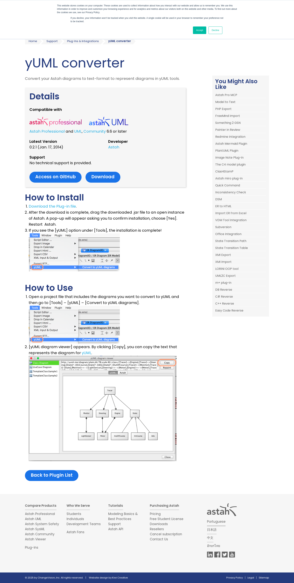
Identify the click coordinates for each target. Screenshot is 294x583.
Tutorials (115, 505)
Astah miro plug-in (229, 178)
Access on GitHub (55, 177)
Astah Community (40, 534)
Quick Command (227, 185)
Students (74, 514)
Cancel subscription (166, 534)
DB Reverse (223, 289)
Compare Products (40, 505)
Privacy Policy (234, 577)
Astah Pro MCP (226, 95)
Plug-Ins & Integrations (83, 41)
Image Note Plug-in (229, 157)
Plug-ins (31, 547)
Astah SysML (35, 529)
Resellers (157, 529)
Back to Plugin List (52, 475)
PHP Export (223, 108)
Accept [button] (199, 30)
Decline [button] (215, 30)
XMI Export (223, 254)
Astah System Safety (42, 524)
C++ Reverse (224, 303)
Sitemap (264, 577)
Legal (251, 577)
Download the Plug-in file (52, 206)
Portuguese (216, 521)
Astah (113, 147)
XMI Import (223, 261)
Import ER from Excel (230, 213)
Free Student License (166, 519)
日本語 (212, 529)
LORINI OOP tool (226, 268)
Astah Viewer (35, 539)
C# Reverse (224, 296)
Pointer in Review (227, 129)
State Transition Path (230, 241)
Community (94, 131)
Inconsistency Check (230, 192)
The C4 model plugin (230, 164)
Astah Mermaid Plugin (231, 143)
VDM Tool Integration (231, 220)
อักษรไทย (213, 546)
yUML (86, 352)
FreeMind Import (227, 115)
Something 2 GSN (228, 122)
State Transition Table (231, 248)
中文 (210, 537)
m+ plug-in (223, 282)
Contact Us (159, 539)
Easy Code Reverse (229, 310)
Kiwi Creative (120, 577)
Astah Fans (75, 532)
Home (33, 41)
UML (78, 131)
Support (52, 41)
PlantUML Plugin (226, 150)
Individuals (75, 519)
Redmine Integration (230, 136)
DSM (218, 199)
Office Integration (228, 234)
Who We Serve (78, 505)
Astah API (115, 529)
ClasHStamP (224, 171)
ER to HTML (223, 206)
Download (103, 177)
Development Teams (84, 524)
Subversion (223, 227)
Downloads (159, 524)
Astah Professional (47, 131)
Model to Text (225, 102)
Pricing (155, 514)
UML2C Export (225, 275)
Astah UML (33, 519)
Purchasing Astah (164, 505)
